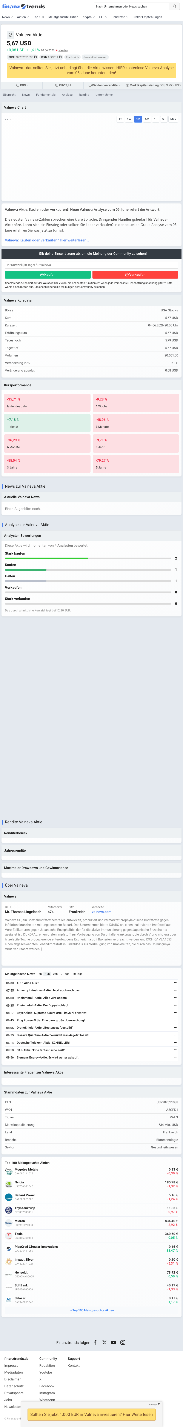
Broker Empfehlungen (147, 17)
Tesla (19, 1234)
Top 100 (38, 17)
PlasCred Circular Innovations (36, 1246)
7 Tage (65, 974)
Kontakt (74, 1365)
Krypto (87, 17)
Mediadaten (13, 1372)
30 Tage (77, 974)
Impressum (13, 1365)
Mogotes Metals (26, 1169)
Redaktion (47, 1365)
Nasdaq (63, 50)
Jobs (8, 1400)
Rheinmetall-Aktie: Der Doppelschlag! (42, 1005)
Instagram (47, 1393)
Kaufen (49, 274)
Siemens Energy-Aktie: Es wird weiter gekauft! (48, 1057)
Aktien (21, 17)
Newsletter (12, 1406)
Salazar (20, 1298)
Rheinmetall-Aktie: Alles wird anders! (42, 998)
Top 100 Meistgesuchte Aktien (93, 1310)
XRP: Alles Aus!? (28, 983)
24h (55, 974)
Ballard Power (25, 1195)
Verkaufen (137, 274)
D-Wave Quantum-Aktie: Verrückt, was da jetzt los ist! (53, 1035)
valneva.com (101, 911)
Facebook (46, 1386)
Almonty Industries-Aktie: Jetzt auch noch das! (48, 990)
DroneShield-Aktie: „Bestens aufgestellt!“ (45, 1027)
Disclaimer (12, 1379)
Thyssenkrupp (25, 1208)
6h (40, 974)
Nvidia (19, 1182)
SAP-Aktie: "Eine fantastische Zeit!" (41, 1050)
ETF (101, 17)
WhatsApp (47, 1400)
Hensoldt (21, 1272)
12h (47, 974)
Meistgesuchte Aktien (63, 17)
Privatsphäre (14, 1393)
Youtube (45, 1372)
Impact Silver (24, 1259)
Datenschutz (14, 1386)
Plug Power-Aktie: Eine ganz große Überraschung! (51, 1020)
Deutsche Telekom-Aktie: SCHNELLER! (43, 1042)
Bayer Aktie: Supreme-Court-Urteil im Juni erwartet (51, 1013)
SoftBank (21, 1285)
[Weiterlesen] (175, 983)
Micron (20, 1221)
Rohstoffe (118, 17)
